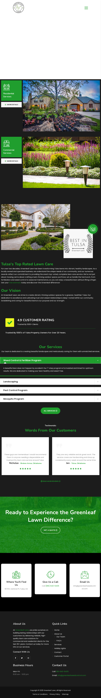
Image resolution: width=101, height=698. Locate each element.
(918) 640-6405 (52, 586)
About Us (58, 634)
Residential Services (8, 95)
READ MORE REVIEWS (51, 481)
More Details (11, 105)
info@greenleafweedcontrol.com (71, 675)
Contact (57, 652)
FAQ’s (58, 640)
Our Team (60, 636)
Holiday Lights (60, 648)
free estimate (15, 282)
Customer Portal (61, 656)
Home (56, 630)
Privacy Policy (55, 694)
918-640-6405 (62, 671)
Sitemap (65, 694)
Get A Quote (50, 530)
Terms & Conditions (40, 694)
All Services (50, 411)
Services (57, 644)
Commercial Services (8, 151)
